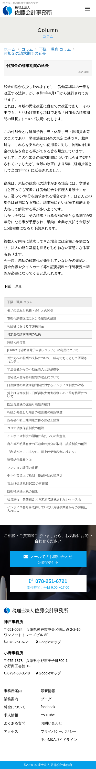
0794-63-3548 (17, 673)
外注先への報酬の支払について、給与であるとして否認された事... (47, 359)
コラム (27, 49)
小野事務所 (13, 653)
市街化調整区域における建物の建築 (31, 318)
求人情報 (11, 715)
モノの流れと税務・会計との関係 (30, 310)
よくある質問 (14, 723)
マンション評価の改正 (22, 467)
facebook (48, 707)
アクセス (11, 731)
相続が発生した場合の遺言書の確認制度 (34, 412)
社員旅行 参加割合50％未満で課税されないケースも (44, 499)
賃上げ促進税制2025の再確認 (27, 483)
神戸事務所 (13, 621)
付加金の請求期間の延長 (25, 53)
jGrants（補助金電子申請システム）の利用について (43, 350)
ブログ (46, 699)
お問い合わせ (51, 723)
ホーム (9, 49)
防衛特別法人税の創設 (22, 491)
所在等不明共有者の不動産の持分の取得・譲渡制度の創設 (47, 444)
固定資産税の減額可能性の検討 (28, 404)
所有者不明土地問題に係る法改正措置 (33, 420)
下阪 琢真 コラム (55, 49)
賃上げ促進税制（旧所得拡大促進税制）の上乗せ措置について (47, 394)
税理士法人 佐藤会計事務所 (53, 765)
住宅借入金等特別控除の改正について (33, 377)
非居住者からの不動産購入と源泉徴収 (33, 369)
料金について (14, 707)
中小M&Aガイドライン (59, 740)
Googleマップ (48, 642)
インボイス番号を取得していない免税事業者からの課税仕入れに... (47, 509)
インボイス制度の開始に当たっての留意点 (36, 436)
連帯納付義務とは (19, 460)
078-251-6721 (17, 642)
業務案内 (11, 699)
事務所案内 (13, 691)
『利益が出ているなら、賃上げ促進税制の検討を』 (42, 452)
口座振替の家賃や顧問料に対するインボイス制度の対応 (45, 385)
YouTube (48, 715)
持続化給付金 (16, 342)
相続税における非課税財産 (25, 326)
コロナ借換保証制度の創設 (25, 428)
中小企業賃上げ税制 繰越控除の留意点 (34, 475)
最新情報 (48, 691)
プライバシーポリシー (59, 731)
